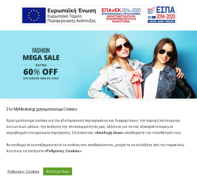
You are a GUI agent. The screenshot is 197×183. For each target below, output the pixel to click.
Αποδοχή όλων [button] (57, 171)
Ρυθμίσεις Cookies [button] (23, 171)
